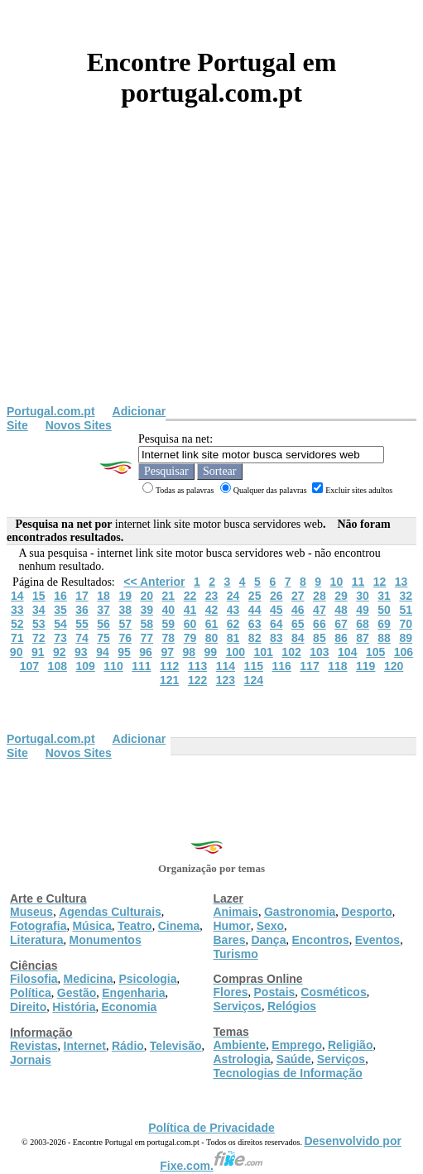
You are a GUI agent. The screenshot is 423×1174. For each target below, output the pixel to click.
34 (39, 609)
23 (212, 595)
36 (82, 609)
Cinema (179, 925)
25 (255, 595)
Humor (232, 925)
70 (405, 623)
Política (30, 992)
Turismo (236, 954)
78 (168, 638)
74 (82, 638)
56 (103, 623)
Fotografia (38, 925)
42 (212, 609)
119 (365, 666)
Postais (275, 992)
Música (91, 925)
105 (375, 652)
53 (39, 623)
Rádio (128, 1045)
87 (362, 638)
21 (168, 595)
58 (146, 623)
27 (298, 595)
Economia (128, 1006)
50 (384, 609)
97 (167, 652)
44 (255, 609)
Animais (236, 911)
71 (17, 638)
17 (82, 595)
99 (211, 652)
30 (362, 595)
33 (17, 609)
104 (347, 652)
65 (298, 623)
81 (233, 638)
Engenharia (133, 992)
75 (103, 638)
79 (190, 638)
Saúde (293, 1059)
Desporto (366, 911)
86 (341, 638)
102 (290, 652)
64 (276, 623)
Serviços (238, 1006)
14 (17, 595)
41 (190, 609)
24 (233, 595)
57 (125, 623)
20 (146, 595)
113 (197, 666)
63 (255, 623)
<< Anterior (154, 581)
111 (141, 666)
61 (212, 623)
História (73, 1006)
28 (319, 595)
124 (253, 680)
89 (405, 638)
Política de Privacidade (211, 1127)
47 (319, 609)
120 (393, 666)
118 (337, 666)
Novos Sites (79, 425)
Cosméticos (333, 992)
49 (362, 609)
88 (384, 638)
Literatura (37, 939)
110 (113, 666)
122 (197, 680)
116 (281, 666)
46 (298, 609)
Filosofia (34, 978)
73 (60, 638)
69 (384, 623)
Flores (231, 992)
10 (337, 581)
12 (380, 581)
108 (57, 666)
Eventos (377, 939)
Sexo (270, 925)
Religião (350, 1045)
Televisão (176, 1045)
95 (124, 652)
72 (39, 638)
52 (17, 623)
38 (125, 609)
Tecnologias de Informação (288, 1073)
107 (29, 666)
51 (405, 609)
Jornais (30, 1059)
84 (298, 638)
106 (403, 652)
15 (39, 595)
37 (103, 609)
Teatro (135, 925)
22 (190, 595)
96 (145, 652)
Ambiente (240, 1045)
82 (255, 638)
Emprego (297, 1045)
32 (405, 595)
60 (190, 623)
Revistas (34, 1045)
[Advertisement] (211, 280)
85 (319, 638)
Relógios (291, 1006)
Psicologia (147, 978)
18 (103, 595)
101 (262, 652)
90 (16, 652)
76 (125, 638)
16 (60, 595)
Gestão (76, 992)
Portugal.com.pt (51, 411)
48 (341, 609)
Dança (268, 939)
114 (225, 666)
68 (362, 623)
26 (276, 595)
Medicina (88, 978)
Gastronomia (299, 911)
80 (212, 638)
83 (276, 638)
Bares (230, 939)
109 (84, 666)
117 (309, 666)
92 (59, 652)
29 (341, 595)
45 (276, 609)
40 (168, 609)
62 (233, 623)
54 (60, 623)
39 (146, 609)
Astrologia (242, 1059)
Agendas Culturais (110, 911)
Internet (85, 1045)
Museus (31, 911)
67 (341, 623)
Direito (28, 1006)
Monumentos (106, 939)
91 (38, 652)
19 (125, 595)
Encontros (319, 939)
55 (82, 623)
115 (253, 666)
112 (169, 666)
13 (401, 581)
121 (169, 680)
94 (102, 652)
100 (235, 652)
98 (188, 652)
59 (168, 623)
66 (319, 623)
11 (358, 581)
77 (146, 638)
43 (233, 609)
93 (81, 652)
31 (384, 595)
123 (225, 680)
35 (60, 609)
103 (319, 652)
